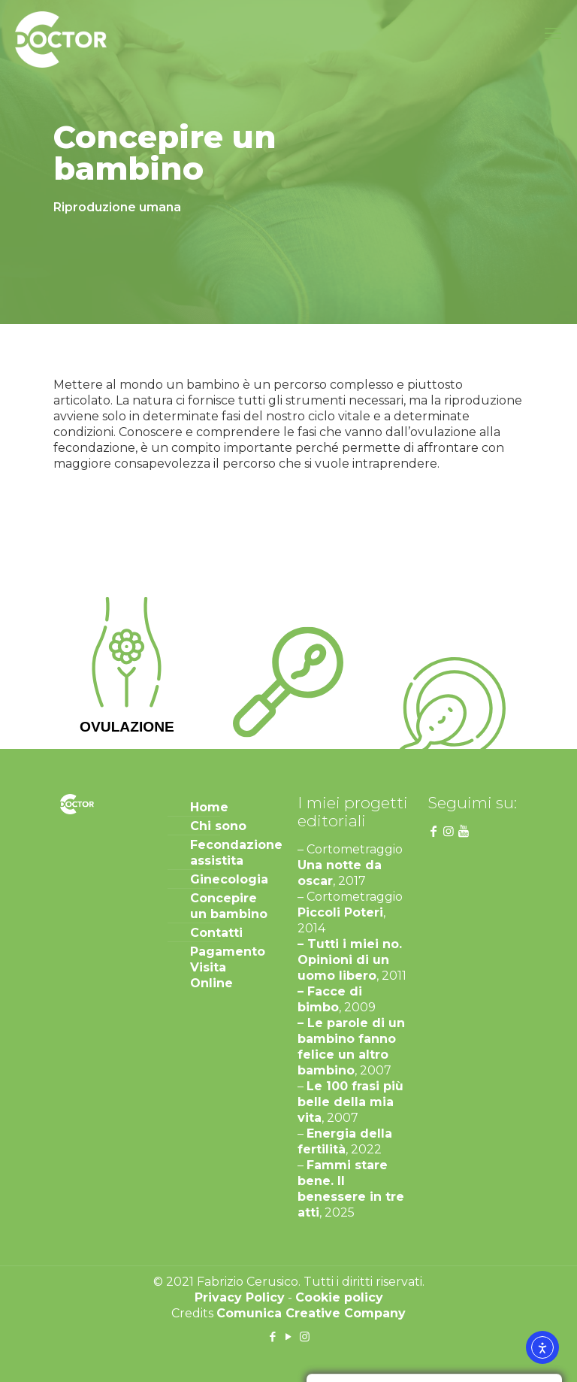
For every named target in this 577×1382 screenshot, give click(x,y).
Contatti (216, 933)
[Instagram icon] (304, 1336)
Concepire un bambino (228, 906)
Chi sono (218, 826)
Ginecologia (229, 879)
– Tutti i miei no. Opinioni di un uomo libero (350, 960)
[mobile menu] (553, 34)
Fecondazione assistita (231, 853)
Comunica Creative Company (311, 1313)
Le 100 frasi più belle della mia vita (350, 1102)
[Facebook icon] (273, 1336)
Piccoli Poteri (340, 912)
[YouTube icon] (289, 1336)
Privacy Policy (240, 1297)
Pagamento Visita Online (227, 967)
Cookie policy (339, 1297)
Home (209, 807)
